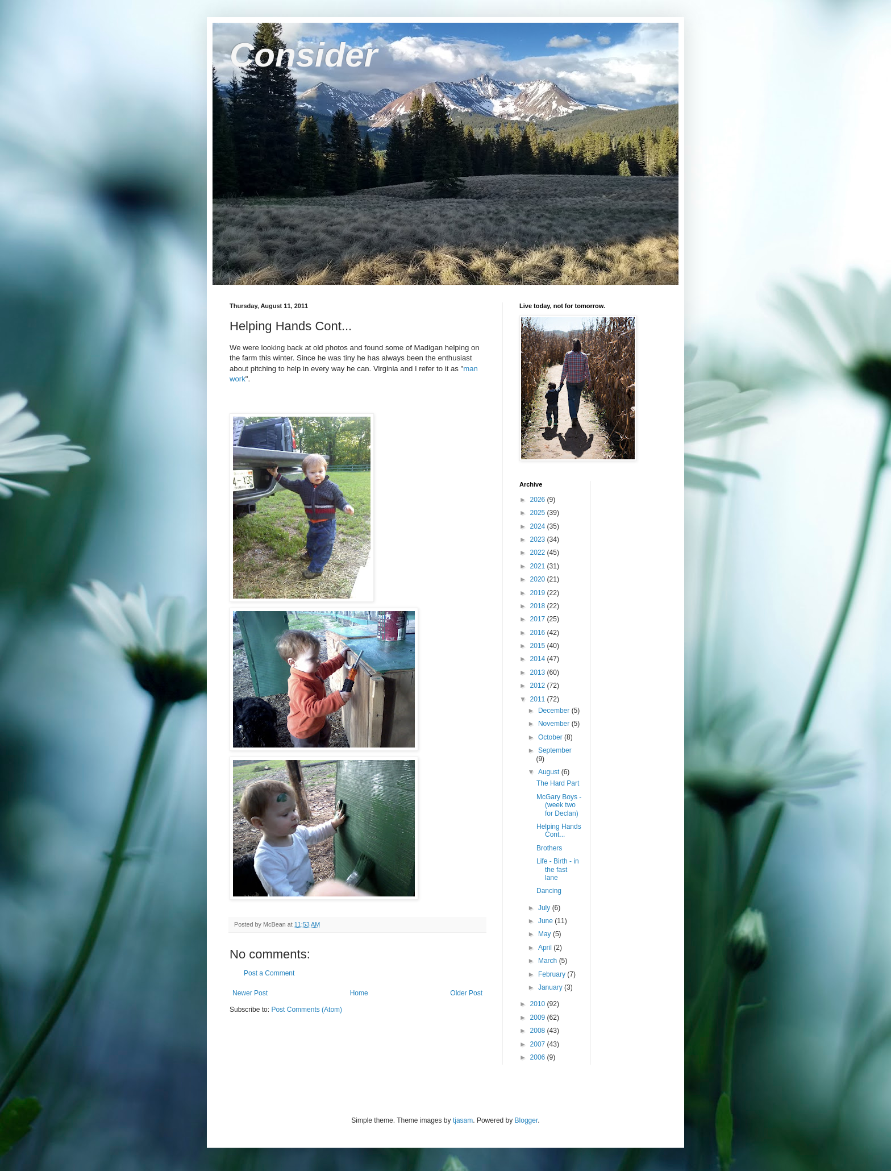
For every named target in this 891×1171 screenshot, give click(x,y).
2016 (538, 633)
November (555, 724)
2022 (538, 553)
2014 (538, 659)
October (551, 737)
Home (359, 993)
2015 (538, 646)
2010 (538, 1004)
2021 (538, 566)
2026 (538, 500)
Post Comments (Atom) (306, 1010)
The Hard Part (557, 783)
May (545, 934)
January (551, 987)
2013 (538, 672)
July (545, 908)
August (549, 772)
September (555, 750)
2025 (538, 513)
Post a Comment (269, 973)
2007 (538, 1044)
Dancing (548, 891)
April (545, 948)
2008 (538, 1031)
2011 (538, 699)
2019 (538, 593)
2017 (538, 619)
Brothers (549, 848)
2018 (538, 606)
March (548, 961)
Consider (303, 55)
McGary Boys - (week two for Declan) (558, 805)
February (552, 974)
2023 (538, 539)
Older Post (466, 993)
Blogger (526, 1120)
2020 (538, 579)
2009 (538, 1017)
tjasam (463, 1120)
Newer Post (250, 993)
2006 (538, 1057)
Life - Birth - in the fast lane (557, 869)
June (546, 921)
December (555, 711)
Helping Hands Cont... (558, 830)
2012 (538, 686)
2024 (538, 526)
